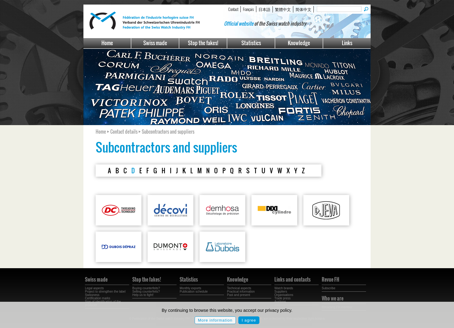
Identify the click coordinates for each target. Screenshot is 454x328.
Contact (233, 9)
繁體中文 (283, 9)
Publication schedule (194, 291)
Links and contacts (292, 279)
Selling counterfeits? (146, 291)
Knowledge (299, 43)
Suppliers (280, 291)
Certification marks (97, 298)
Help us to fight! (142, 295)
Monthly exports (190, 288)
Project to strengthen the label (105, 291)
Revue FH (330, 279)
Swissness (92, 295)
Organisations (283, 295)
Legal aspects (94, 288)
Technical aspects (239, 288)
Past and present (238, 295)
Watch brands (283, 288)
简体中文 (303, 9)
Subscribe (328, 288)
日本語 (264, 9)
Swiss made (155, 43)
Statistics (251, 43)
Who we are (332, 298)
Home (107, 43)
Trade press (282, 298)
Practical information (241, 291)
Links (347, 43)
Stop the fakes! (203, 43)
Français (248, 9)
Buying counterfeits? (146, 288)
